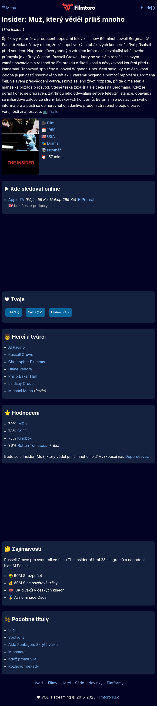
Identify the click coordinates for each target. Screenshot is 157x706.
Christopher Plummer (27, 361)
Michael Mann (20, 390)
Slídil (12, 630)
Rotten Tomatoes (32, 445)
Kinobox (24, 438)
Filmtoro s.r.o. (108, 697)
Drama (53, 143)
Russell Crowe (20, 354)
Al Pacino (16, 347)
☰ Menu (9, 7)
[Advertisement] (78, 252)
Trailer (54, 111)
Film (50, 123)
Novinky (95, 683)
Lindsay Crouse (22, 383)
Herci (66, 683)
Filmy (52, 683)
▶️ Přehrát (85, 199)
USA (51, 136)
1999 (51, 129)
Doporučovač (137, 456)
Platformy (115, 683)
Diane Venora (20, 369)
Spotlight (16, 637)
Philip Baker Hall (22, 376)
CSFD (22, 431)
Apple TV (16, 199)
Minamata (17, 651)
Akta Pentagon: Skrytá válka (33, 644)
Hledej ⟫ (148, 7)
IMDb (22, 423)
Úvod (38, 683)
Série (79, 683)
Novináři (54, 150)
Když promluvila (22, 659)
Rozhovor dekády (23, 666)
